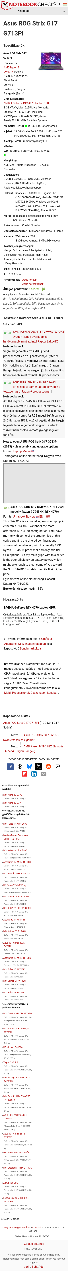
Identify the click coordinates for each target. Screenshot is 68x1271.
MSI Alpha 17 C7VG (12, 795)
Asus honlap (29, 279)
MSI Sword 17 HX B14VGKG (16, 873)
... (64, 11)
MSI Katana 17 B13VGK (14, 931)
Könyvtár (36, 1227)
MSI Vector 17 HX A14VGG (16, 896)
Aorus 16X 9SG (10, 1183)
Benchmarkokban (31, 648)
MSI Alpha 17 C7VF (12, 803)
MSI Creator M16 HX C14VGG (17, 1168)
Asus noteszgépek (33, 284)
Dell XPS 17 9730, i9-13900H (17, 908)
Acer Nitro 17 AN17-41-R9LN (17, 958)
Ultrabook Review (24, 516)
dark (26, 1266)
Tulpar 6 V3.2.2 (10, 1062)
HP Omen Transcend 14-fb (16, 1152)
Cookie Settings (34, 1244)
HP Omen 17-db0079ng (14, 885)
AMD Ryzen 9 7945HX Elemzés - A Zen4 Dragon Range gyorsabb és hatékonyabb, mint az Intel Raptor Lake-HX (33, 336)
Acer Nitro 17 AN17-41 (14, 919)
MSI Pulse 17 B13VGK (14, 992)
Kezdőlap (24, 11)
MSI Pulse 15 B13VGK (14, 969)
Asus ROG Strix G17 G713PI (21, 722)
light (35, 1266)
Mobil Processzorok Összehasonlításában (31, 692)
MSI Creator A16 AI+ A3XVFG (17, 1013)
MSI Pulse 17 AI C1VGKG (15, 824)
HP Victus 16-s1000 (13, 1047)
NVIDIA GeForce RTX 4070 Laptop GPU (26, 103)
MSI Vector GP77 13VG (14, 981)
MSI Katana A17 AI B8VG (15, 850)
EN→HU (44, 516)
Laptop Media (22, 451)
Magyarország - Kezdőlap (17, 1227)
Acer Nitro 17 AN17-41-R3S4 (17, 862)
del (42, 1266)
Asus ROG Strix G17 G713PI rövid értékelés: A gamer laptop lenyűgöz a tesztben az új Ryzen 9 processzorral (31, 386)
